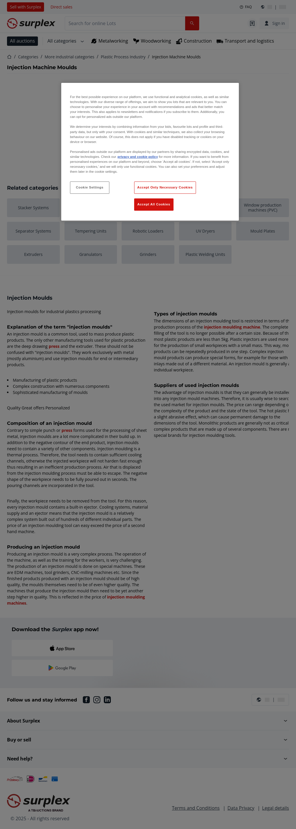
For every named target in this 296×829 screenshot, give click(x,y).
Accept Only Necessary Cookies (165, 187)
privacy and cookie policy (138, 156)
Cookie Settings (90, 187)
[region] (150, 152)
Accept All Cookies (153, 204)
